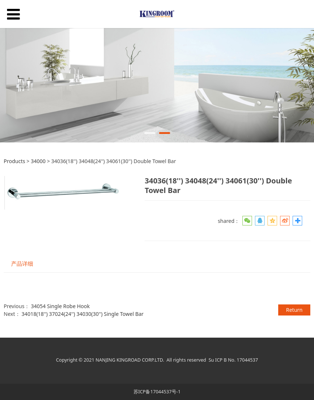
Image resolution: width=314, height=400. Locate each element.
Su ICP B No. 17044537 (233, 360)
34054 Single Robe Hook (60, 306)
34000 (39, 161)
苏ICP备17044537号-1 (157, 392)
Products (14, 161)
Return (294, 309)
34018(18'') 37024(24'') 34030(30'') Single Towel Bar (82, 313)
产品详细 (22, 264)
